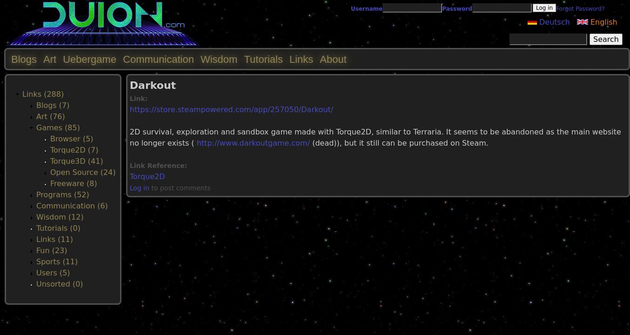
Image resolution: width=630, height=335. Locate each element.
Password (457, 9)
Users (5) (53, 272)
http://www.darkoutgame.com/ (253, 143)
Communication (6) (72, 205)
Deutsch (549, 22)
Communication (158, 59)
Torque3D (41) (76, 161)
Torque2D (147, 176)
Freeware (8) (73, 183)
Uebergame (89, 59)
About (333, 59)
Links (301, 59)
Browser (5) (72, 138)
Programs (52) (62, 194)
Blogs (24, 59)
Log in (139, 188)
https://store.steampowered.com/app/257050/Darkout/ (231, 109)
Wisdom (219, 59)
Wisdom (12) (60, 217)
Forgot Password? (580, 9)
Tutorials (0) (58, 228)
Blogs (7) (52, 105)
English (597, 22)
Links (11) (54, 239)
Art (49, 59)
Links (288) (43, 94)
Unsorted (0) (59, 284)
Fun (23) (51, 250)
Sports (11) (57, 261)
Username (366, 9)
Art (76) (50, 116)
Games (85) (58, 127)
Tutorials (263, 59)
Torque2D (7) (74, 150)
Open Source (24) (83, 172)
